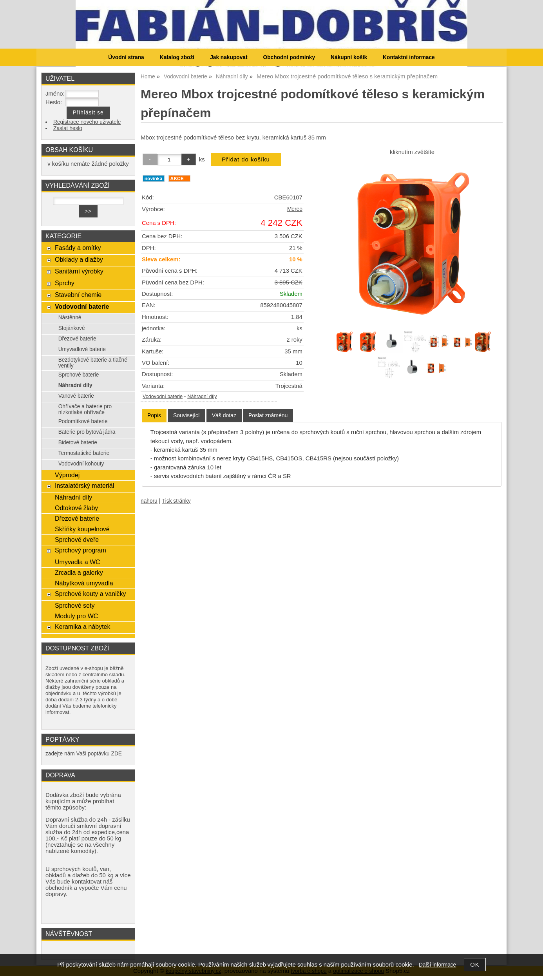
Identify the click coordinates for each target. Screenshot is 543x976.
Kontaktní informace (409, 57)
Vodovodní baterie (163, 396)
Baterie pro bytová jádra (87, 432)
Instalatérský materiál (84, 485)
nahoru (149, 501)
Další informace (437, 965)
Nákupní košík (349, 57)
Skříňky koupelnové (82, 528)
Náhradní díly (202, 396)
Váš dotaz (224, 415)
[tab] (154, 415)
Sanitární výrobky (79, 271)
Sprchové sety (74, 605)
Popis (154, 415)
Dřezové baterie (77, 339)
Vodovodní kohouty (81, 464)
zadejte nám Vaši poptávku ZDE (83, 754)
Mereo (294, 209)
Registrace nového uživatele (87, 122)
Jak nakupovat (228, 57)
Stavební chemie (78, 294)
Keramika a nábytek (82, 626)
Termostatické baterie (83, 453)
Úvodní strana (126, 57)
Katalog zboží (177, 57)
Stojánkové (71, 328)
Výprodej (67, 474)
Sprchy (64, 282)
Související (186, 415)
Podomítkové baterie (83, 421)
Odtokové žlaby (76, 507)
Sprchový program (80, 550)
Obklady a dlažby (79, 259)
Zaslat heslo (67, 128)
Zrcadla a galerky (79, 572)
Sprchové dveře (77, 539)
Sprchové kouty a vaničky (90, 593)
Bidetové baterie (77, 442)
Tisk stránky (176, 501)
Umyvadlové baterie (82, 349)
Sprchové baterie (78, 375)
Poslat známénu (268, 415)
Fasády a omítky (78, 247)
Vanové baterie (76, 396)
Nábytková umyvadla (84, 583)
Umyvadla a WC (77, 561)
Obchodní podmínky (289, 57)
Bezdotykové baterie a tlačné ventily (92, 363)
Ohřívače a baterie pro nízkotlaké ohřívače (85, 409)
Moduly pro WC (76, 615)
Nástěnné (69, 318)
